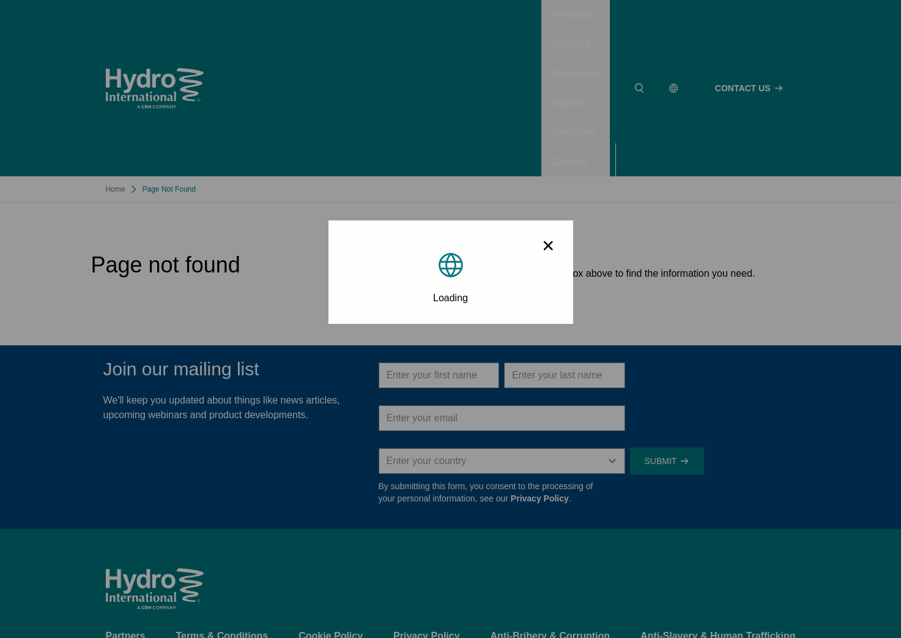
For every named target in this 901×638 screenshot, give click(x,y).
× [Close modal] (548, 245)
